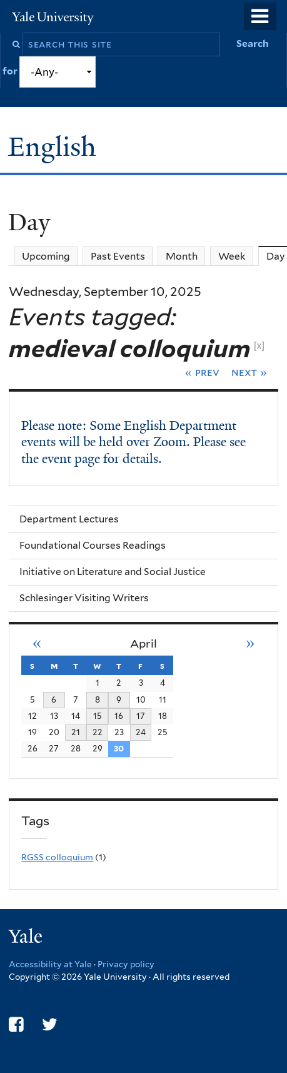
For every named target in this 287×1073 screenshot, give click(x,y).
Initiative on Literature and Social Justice (112, 571)
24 (141, 732)
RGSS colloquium (57, 857)
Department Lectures (69, 519)
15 (97, 716)
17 (140, 716)
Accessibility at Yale (50, 964)
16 (118, 716)
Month (182, 256)
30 (119, 748)
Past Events (118, 256)
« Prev (202, 372)
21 (75, 732)
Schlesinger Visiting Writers (84, 598)
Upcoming (46, 256)
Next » (249, 372)
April (143, 643)
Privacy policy (126, 964)
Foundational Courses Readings (92, 545)
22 (98, 732)
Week (232, 256)
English (55, 147)
